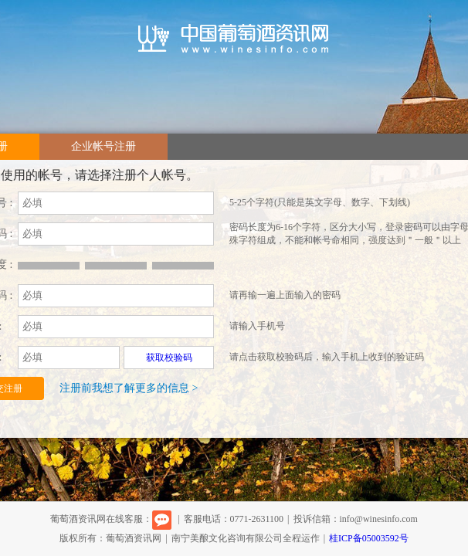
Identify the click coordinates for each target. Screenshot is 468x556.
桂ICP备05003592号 (369, 538)
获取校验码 (169, 357)
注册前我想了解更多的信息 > (128, 388)
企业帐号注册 (103, 146)
